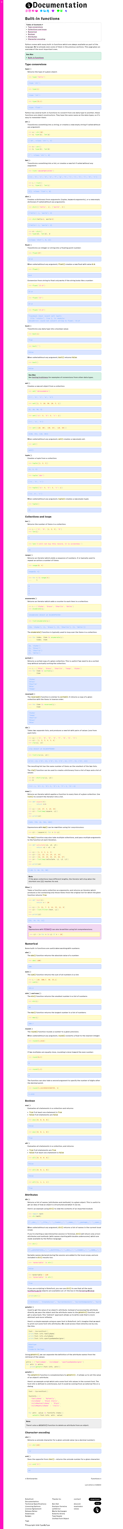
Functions (95, 1478)
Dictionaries (32, 1478)
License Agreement (33, 1509)
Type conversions (35, 27)
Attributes (32, 37)
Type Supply (57, 1516)
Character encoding (36, 39)
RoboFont (29, 1499)
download (95, 1499)
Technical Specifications (35, 1504)
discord (77, 1504)
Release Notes (31, 1511)
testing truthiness (40, 377)
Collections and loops (37, 29)
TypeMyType (45, 1525)
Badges (28, 1516)
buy (98, 1503)
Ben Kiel (55, 1504)
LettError (56, 1509)
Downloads (29, 1513)
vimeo (76, 1509)
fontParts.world (34, 1291)
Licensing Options (33, 1506)
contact (77, 1499)
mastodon (78, 1506)
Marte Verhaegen (59, 1511)
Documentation (60, 5)
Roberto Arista (58, 1513)
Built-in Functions (36, 57)
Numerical (32, 32)
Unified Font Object (60, 1518)
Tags (27, 1521)
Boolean (31, 34)
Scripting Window (86, 1291)
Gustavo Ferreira (59, 1506)
